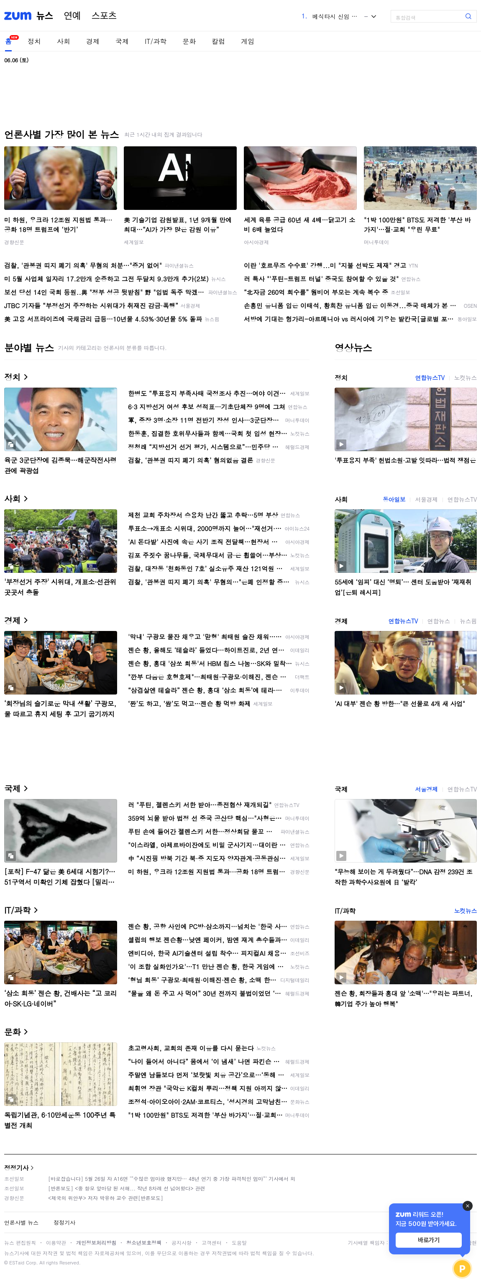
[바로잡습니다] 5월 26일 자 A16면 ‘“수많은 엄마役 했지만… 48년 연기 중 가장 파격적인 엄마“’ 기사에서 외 (171, 1178)
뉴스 (44, 15)
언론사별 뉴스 (21, 1222)
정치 (34, 41)
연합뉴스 (438, 621)
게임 (247, 41)
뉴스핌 (468, 621)
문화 (189, 41)
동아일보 (394, 499)
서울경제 (426, 499)
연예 (72, 15)
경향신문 (14, 241)
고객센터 (212, 1242)
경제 (93, 41)
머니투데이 (376, 241)
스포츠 (104, 15)
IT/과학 (155, 41)
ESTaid (16, 1262)
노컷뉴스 (465, 377)
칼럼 (218, 41)
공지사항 (181, 1242)
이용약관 (56, 1242)
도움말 (239, 1242)
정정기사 (16, 1167)
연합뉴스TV (429, 377)
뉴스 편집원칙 (20, 1242)
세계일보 (134, 241)
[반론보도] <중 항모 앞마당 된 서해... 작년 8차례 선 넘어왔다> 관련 (126, 1188)
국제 (122, 41)
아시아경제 (256, 241)
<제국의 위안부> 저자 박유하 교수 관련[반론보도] (105, 1197)
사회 (63, 41)
